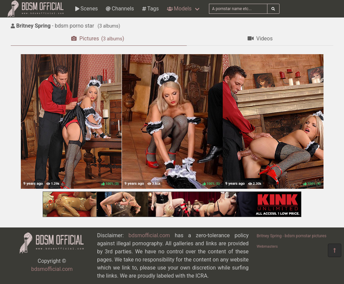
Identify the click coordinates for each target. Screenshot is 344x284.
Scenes (86, 8)
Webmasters (267, 246)
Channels (120, 8)
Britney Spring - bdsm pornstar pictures (292, 236)
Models (179, 8)
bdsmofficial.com (52, 269)
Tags (150, 8)
